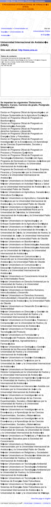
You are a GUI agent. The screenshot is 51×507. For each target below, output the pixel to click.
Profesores (29, 1)
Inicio (8, 1)
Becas (13, 1)
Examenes (20, 1)
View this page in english (40, 499)
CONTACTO (46, 503)
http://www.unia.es (27, 50)
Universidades (40, 1)
